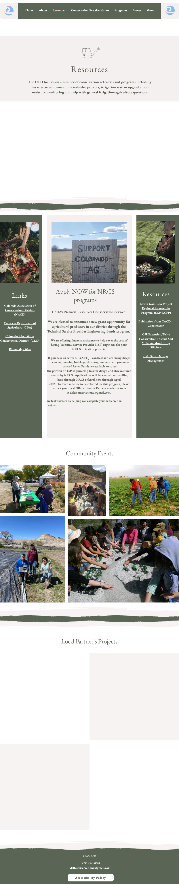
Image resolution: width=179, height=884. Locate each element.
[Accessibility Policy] (91, 877)
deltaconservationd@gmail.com (90, 392)
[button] (121, 10)
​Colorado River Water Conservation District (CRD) (19, 338)
